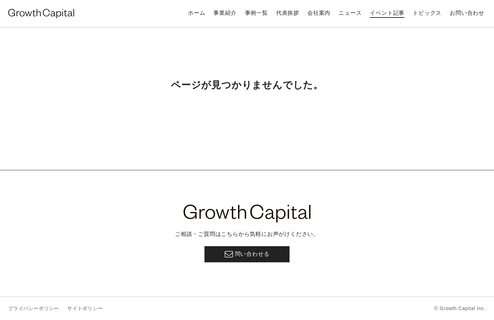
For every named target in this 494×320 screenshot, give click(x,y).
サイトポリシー (85, 308)
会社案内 (318, 13)
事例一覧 (256, 13)
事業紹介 (224, 13)
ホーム (196, 13)
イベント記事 (387, 13)
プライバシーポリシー (33, 308)
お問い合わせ (467, 13)
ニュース (350, 13)
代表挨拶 (287, 13)
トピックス (427, 13)
